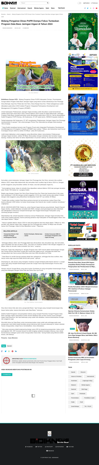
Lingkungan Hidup (87, 380)
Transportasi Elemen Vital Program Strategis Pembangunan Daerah (11, 235)
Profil (72, 328)
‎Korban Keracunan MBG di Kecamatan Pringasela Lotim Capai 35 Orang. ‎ (53, 235)
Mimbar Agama (39, 8)
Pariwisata (82, 393)
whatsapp (49, 446)
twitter (39, 446)
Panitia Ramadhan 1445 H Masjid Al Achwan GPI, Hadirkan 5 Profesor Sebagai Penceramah (83, 289)
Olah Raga (84, 389)
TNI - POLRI (87, 406)
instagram (60, 446)
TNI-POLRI (61, 8)
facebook (29, 446)
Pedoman (94, 3)
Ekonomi (83, 372)
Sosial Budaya (75, 406)
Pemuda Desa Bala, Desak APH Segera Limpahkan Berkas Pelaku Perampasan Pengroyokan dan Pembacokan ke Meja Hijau (81, 265)
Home (5, 8)
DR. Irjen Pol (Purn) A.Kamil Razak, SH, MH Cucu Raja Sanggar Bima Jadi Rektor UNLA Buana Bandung (82, 335)
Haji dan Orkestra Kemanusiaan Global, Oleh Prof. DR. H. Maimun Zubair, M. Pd (81, 312)
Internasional (21, 8)
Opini (47, 8)
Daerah (30, 8)
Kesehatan (74, 380)
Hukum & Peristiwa (76, 258)
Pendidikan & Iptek (89, 398)
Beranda (3, 14)
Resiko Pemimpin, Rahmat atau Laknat (33, 234)
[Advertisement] (33, 46)
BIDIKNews (55, 456)
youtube (71, 446)
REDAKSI (50, 450)
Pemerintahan (75, 398)
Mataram (73, 385)
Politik (72, 402)
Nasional (12, 8)
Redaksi (87, 3)
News (52, 8)
